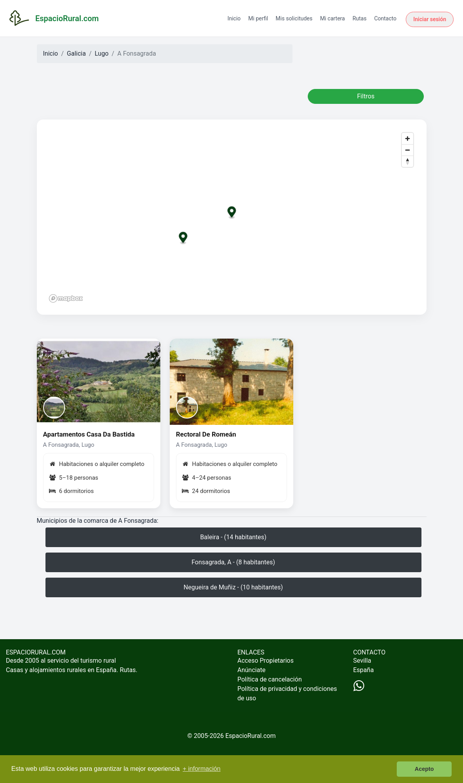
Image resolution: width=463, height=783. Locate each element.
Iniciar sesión (429, 19)
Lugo (102, 53)
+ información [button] (202, 768)
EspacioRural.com (250, 736)
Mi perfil (258, 18)
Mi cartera (332, 18)
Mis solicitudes (294, 18)
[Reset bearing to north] (407, 161)
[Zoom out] (407, 150)
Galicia (76, 53)
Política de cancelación (270, 679)
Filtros (366, 96)
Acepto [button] (424, 769)
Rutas (359, 18)
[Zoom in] (407, 138)
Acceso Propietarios (266, 660)
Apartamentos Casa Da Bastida (89, 434)
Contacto (385, 18)
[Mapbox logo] (66, 298)
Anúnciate (252, 670)
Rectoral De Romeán (206, 434)
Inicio (234, 18)
